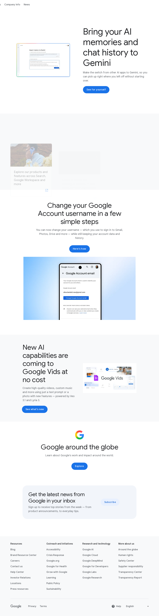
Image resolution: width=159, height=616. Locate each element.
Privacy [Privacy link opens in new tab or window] (32, 606)
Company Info (56, 4)
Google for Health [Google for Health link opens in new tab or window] (56, 566)
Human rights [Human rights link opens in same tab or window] (125, 555)
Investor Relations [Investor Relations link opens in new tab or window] (20, 577)
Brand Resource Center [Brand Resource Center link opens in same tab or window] (23, 555)
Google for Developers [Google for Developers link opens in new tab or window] (95, 566)
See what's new (35, 409)
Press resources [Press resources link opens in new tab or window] (19, 589)
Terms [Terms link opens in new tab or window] (43, 606)
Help (116, 606)
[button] (80, 288)
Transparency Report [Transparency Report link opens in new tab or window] (130, 577)
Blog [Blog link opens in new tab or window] (12, 549)
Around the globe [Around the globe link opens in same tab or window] (128, 549)
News (70, 4)
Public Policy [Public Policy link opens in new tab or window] (53, 583)
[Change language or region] (138, 606)
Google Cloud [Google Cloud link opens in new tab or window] (90, 555)
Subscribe (110, 502)
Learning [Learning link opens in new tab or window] (51, 577)
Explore (79, 466)
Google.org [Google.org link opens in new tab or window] (52, 560)
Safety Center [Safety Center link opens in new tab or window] (126, 560)
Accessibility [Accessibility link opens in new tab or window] (53, 549)
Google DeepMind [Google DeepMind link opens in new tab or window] (92, 560)
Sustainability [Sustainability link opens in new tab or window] (53, 589)
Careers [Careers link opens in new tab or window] (15, 560)
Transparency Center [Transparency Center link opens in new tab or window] (130, 572)
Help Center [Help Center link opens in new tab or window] (17, 572)
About (27, 4)
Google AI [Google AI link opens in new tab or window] (88, 549)
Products (39, 4)
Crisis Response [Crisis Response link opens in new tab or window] (55, 555)
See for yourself (96, 89)
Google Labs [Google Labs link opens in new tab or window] (89, 572)
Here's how (79, 248)
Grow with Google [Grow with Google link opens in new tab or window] (56, 572)
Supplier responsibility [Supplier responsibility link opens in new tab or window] (130, 566)
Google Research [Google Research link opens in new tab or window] (92, 577)
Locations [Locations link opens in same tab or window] (15, 583)
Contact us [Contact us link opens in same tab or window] (16, 566)
